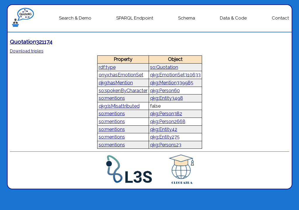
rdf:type (107, 67)
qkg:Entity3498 (166, 98)
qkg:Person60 (165, 90)
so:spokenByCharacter (123, 90)
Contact (280, 18)
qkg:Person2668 (167, 121)
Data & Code (233, 18)
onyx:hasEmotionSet (121, 75)
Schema (186, 18)
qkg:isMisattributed (119, 106)
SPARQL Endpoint (134, 18)
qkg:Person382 (166, 113)
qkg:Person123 (165, 145)
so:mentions (112, 98)
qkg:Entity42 (163, 129)
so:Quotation (164, 67)
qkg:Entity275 (165, 137)
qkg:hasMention (116, 82)
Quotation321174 (31, 41)
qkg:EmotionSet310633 (175, 75)
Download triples (27, 50)
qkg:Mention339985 (171, 82)
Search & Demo (75, 18)
